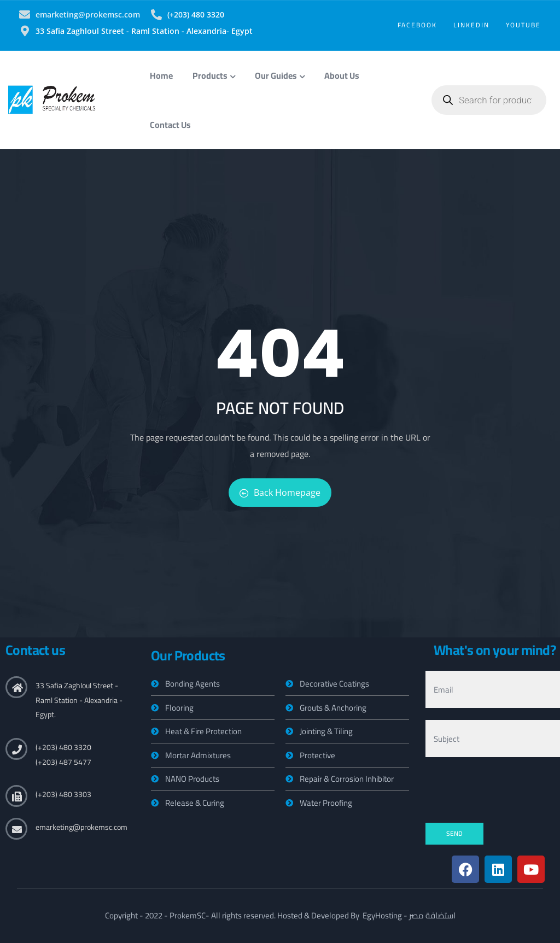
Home (161, 75)
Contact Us (170, 124)
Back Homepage (280, 493)
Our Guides (280, 75)
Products (213, 75)
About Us (341, 75)
